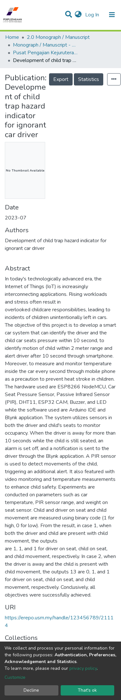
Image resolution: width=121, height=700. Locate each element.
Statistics (88, 79)
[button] (78, 15)
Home (12, 37)
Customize (15, 677)
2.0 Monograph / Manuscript (58, 37)
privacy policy (83, 668)
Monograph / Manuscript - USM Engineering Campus (45, 45)
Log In (92, 14)
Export (60, 79)
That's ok (87, 690)
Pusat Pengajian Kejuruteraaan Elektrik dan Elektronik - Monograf (45, 52)
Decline (31, 690)
